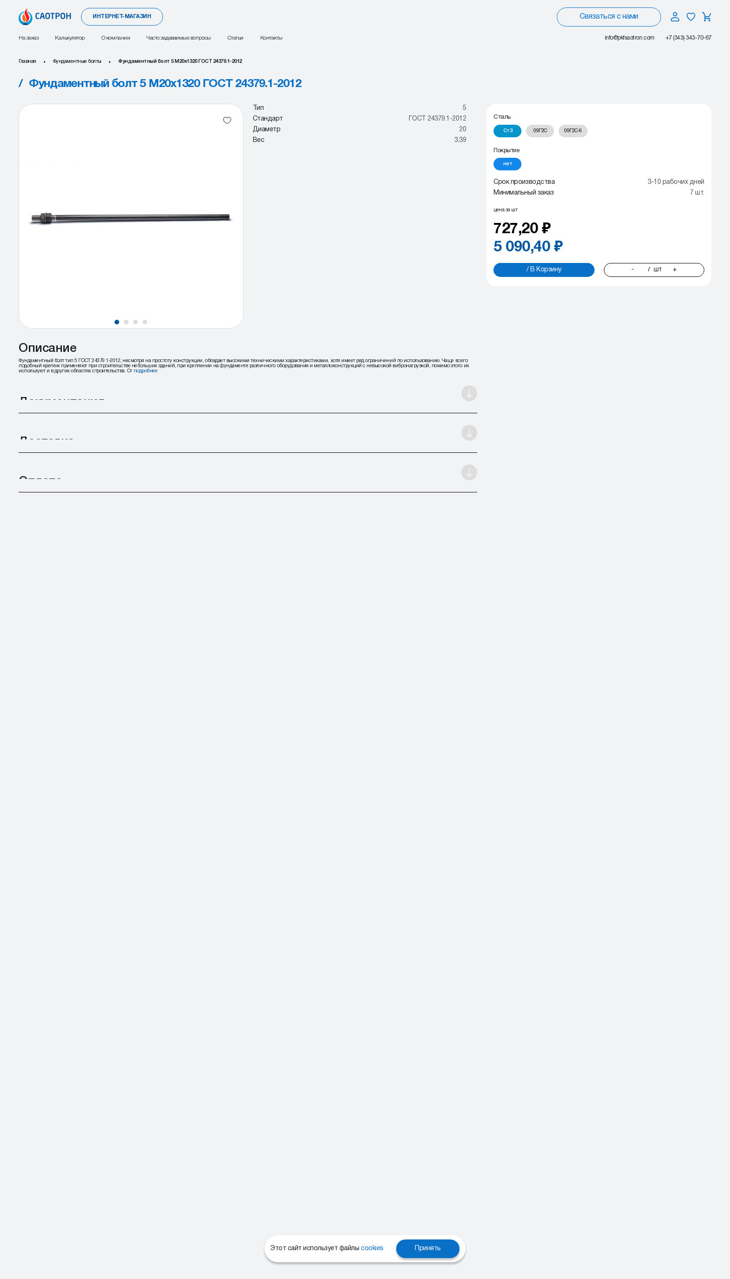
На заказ (28, 37)
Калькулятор (70, 37)
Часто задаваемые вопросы (178, 37)
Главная (27, 61)
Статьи (235, 37)
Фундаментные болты (77, 61)
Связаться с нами (609, 16)
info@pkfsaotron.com (630, 37)
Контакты (271, 37)
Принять (428, 1248)
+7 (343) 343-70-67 (688, 37)
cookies (372, 1248)
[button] (117, 322)
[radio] (507, 131)
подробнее (146, 371)
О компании (115, 37)
